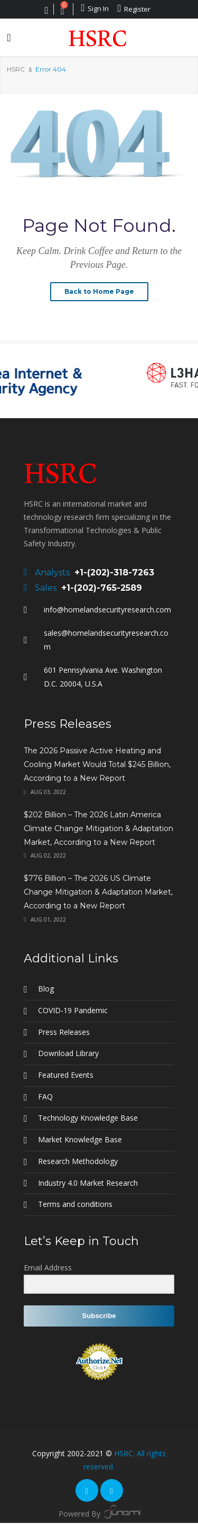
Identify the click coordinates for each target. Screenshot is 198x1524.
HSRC (16, 69)
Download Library (68, 1053)
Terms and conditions (75, 1204)
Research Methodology (78, 1161)
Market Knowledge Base (80, 1139)
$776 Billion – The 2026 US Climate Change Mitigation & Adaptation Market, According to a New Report (98, 891)
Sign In (95, 8)
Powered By (99, 1511)
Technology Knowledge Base (88, 1118)
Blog (46, 989)
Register (133, 8)
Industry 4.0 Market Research (88, 1183)
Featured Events (65, 1075)
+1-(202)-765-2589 (101, 588)
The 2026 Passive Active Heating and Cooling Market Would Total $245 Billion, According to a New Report (97, 764)
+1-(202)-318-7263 (114, 572)
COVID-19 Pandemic (73, 1010)
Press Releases (64, 1032)
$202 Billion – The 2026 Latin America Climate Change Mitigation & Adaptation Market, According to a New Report (98, 828)
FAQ (45, 1097)
